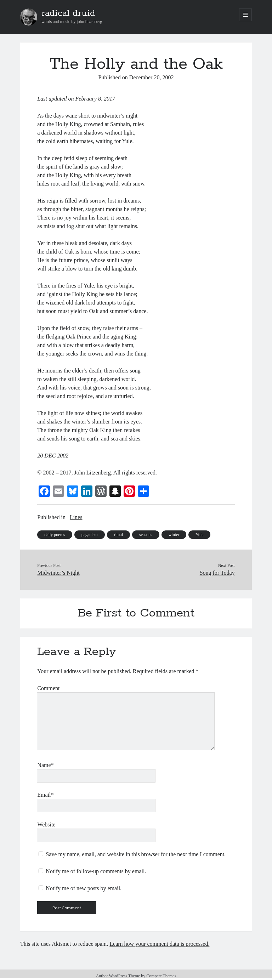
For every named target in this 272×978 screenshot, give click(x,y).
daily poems (54, 534)
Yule (199, 534)
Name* (45, 765)
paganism (89, 534)
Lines (76, 517)
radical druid (68, 13)
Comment (48, 688)
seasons (145, 534)
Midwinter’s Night (58, 573)
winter (174, 534)
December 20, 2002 (151, 77)
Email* (45, 795)
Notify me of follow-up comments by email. (96, 871)
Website (46, 824)
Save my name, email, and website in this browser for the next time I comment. (136, 854)
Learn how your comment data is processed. (159, 944)
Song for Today (217, 573)
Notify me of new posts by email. (83, 888)
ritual (118, 534)
